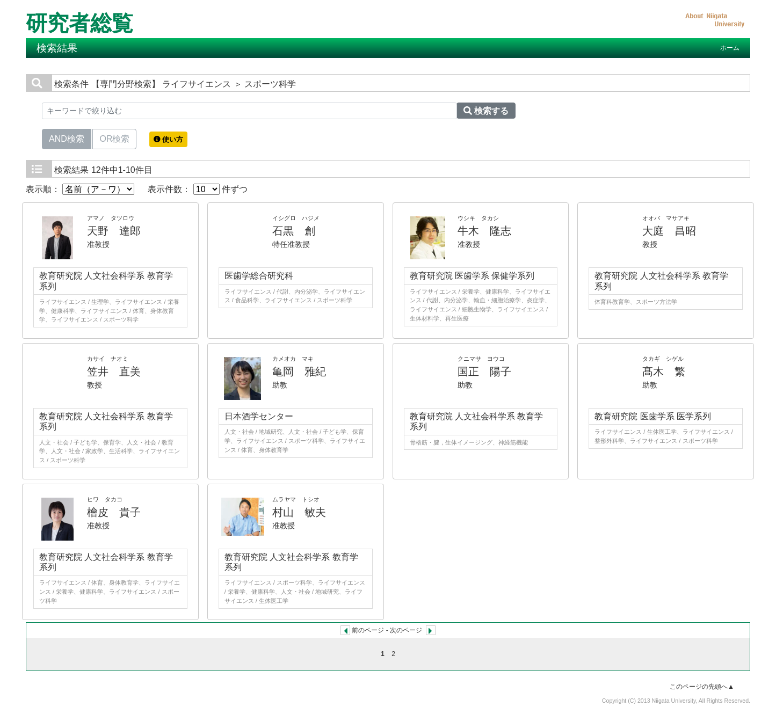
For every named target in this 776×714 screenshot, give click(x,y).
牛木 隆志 (484, 231)
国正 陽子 (484, 371)
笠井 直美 (114, 371)
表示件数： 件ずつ (198, 189)
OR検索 (114, 138)
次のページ (406, 630)
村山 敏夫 (299, 512)
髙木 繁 (663, 371)
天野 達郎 (114, 231)
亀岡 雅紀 (299, 371)
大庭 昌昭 (669, 231)
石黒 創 (293, 231)
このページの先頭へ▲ (702, 686)
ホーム (729, 48)
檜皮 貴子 (114, 512)
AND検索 (66, 138)
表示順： (80, 189)
